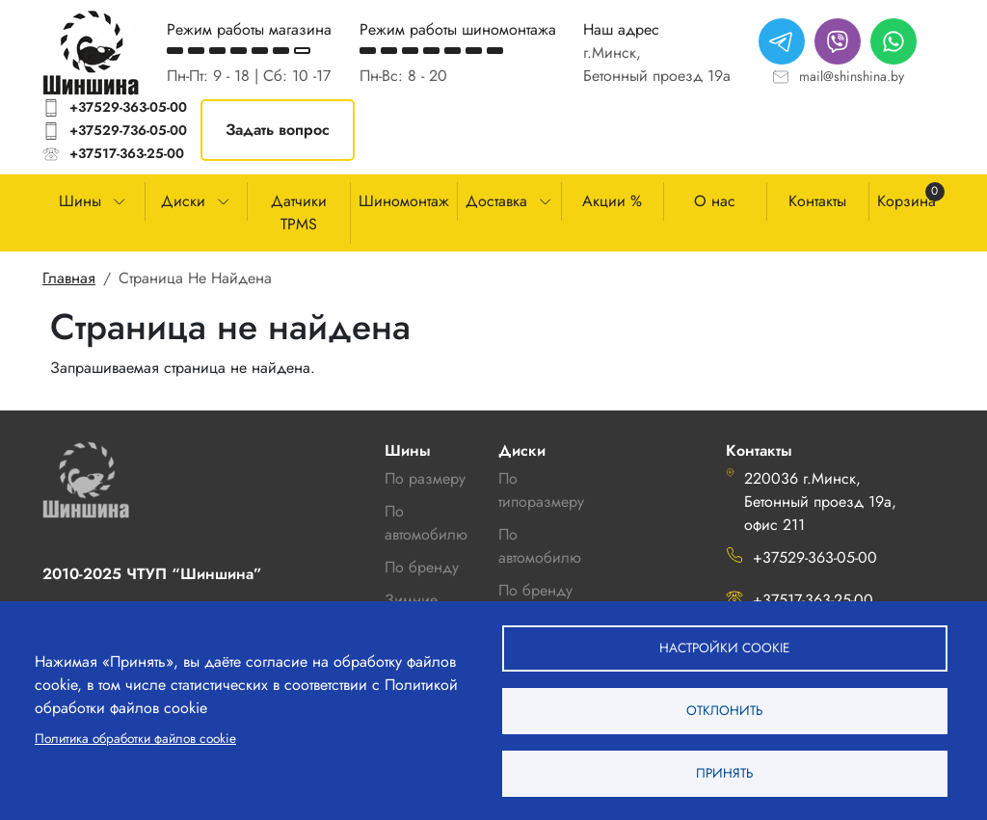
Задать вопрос (278, 130)
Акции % (612, 201)
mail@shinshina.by (851, 76)
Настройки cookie (724, 647)
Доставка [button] (496, 201)
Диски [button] (183, 201)
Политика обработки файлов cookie (135, 738)
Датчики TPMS (299, 212)
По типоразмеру (541, 490)
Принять (724, 772)
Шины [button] (80, 201)
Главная (68, 278)
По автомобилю (426, 522)
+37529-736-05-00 (128, 130)
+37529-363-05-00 (128, 107)
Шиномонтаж (404, 201)
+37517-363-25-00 (126, 153)
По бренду (535, 590)
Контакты (817, 201)
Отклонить (724, 710)
